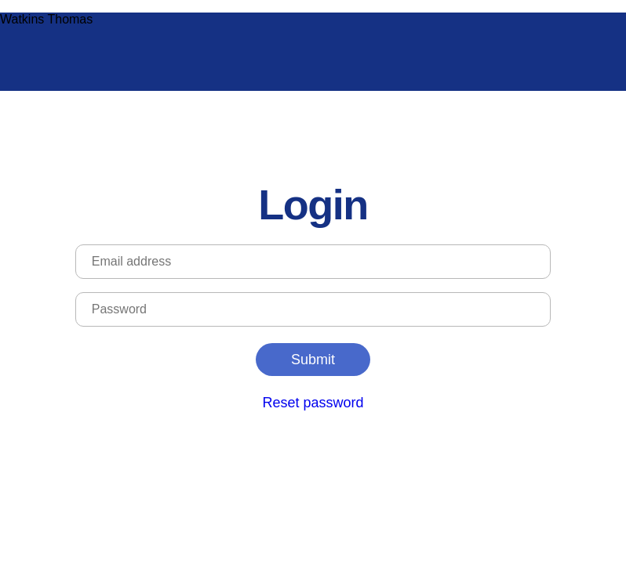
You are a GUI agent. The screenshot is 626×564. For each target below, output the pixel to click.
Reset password (312, 402)
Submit (313, 359)
